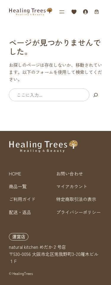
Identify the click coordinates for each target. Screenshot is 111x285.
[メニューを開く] (61, 11)
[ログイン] (85, 12)
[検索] (95, 94)
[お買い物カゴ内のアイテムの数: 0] (96, 12)
